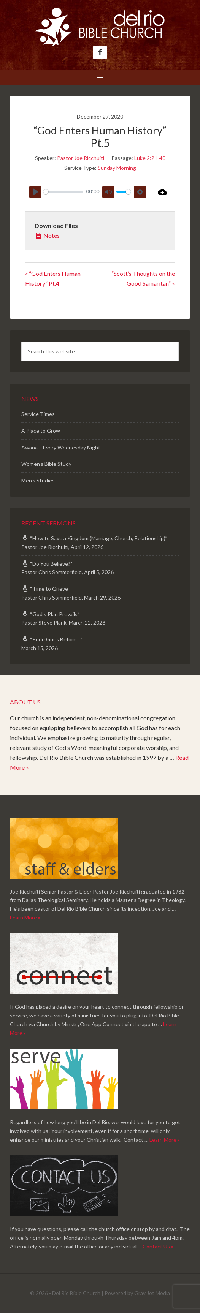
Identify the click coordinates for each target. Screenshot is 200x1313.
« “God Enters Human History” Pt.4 (53, 278)
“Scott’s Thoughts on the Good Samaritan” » (143, 278)
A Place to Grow (40, 430)
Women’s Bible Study (46, 463)
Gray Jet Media (152, 1293)
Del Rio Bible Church (100, 27)
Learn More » (25, 917)
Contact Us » (158, 1246)
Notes (47, 235)
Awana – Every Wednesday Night (60, 447)
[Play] (35, 192)
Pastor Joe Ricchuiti (80, 158)
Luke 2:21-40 (149, 158)
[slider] (63, 191)
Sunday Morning (117, 168)
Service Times (38, 414)
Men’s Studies (38, 480)
